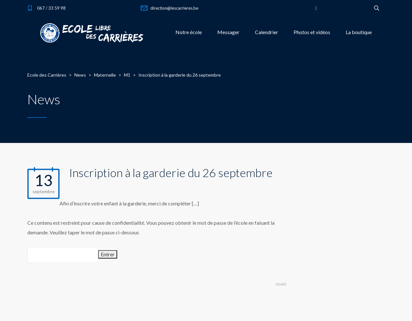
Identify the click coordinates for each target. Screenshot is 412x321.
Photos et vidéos (312, 32)
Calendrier (266, 32)
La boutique (359, 32)
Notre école (188, 32)
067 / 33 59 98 (51, 8)
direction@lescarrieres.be (174, 8)
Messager (228, 32)
